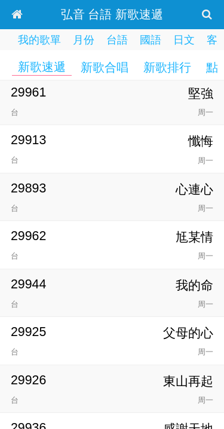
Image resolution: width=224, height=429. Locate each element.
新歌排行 (167, 67)
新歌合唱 (104, 67)
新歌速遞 (42, 66)
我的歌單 (39, 40)
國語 (150, 40)
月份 (83, 40)
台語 (117, 40)
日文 (184, 40)
